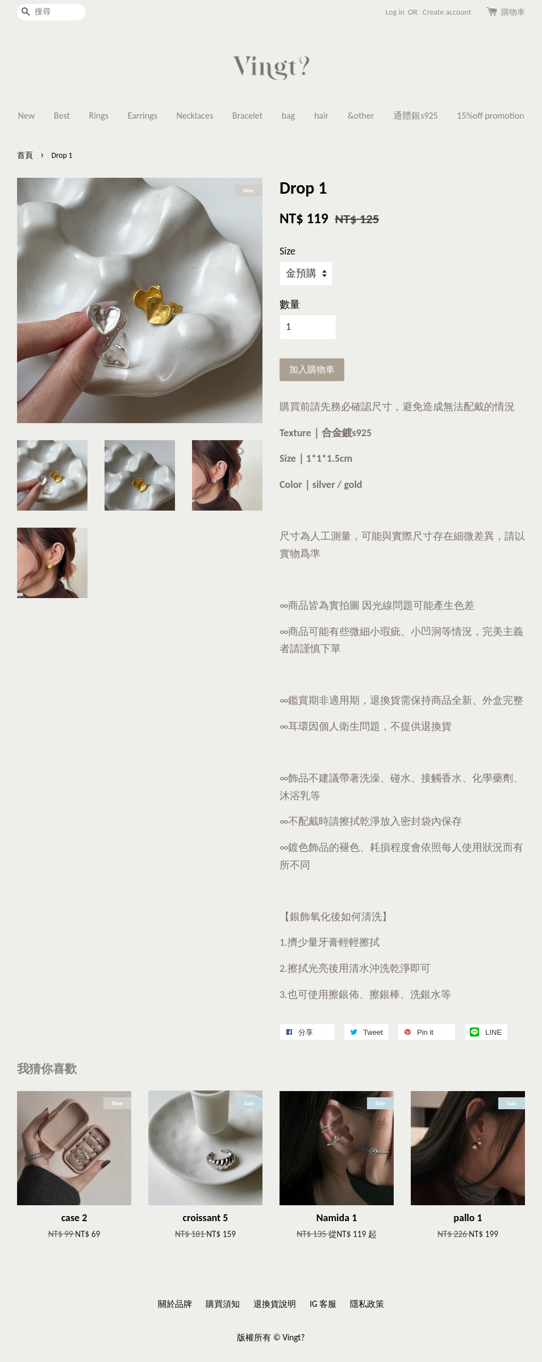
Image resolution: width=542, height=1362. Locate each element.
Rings (99, 115)
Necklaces (195, 115)
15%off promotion (490, 115)
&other (361, 115)
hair (321, 115)
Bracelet (247, 115)
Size (287, 251)
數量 (290, 304)
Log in (395, 12)
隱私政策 (367, 1303)
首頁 (25, 155)
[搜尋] (51, 12)
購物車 (513, 12)
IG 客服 (323, 1303)
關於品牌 (175, 1303)
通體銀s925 (415, 115)
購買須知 (223, 1303)
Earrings (142, 115)
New (26, 115)
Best (62, 115)
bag (288, 115)
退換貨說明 (274, 1303)
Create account (447, 12)
